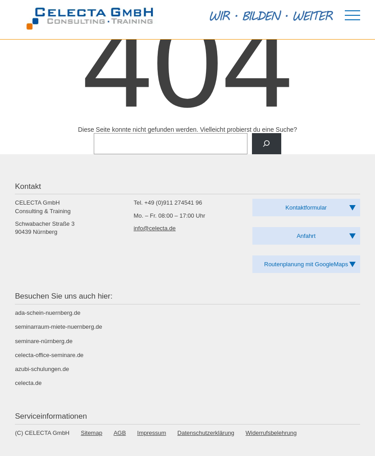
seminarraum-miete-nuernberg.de (58, 326)
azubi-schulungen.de (42, 369)
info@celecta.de (154, 228)
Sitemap (91, 432)
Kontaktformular (306, 207)
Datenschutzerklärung (206, 432)
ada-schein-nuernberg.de (47, 312)
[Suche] (266, 143)
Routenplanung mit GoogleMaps (306, 264)
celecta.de (28, 383)
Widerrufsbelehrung (271, 432)
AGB (120, 432)
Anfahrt (306, 235)
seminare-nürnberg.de (44, 341)
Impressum (151, 432)
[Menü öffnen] (352, 15)
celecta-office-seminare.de (49, 355)
